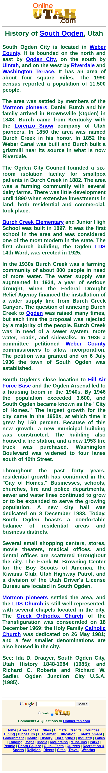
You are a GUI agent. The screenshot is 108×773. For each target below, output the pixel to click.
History (46, 738)
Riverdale (83, 65)
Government (13, 738)
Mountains (59, 742)
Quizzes (73, 746)
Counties (92, 730)
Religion (34, 750)
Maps (29, 742)
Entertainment (90, 734)
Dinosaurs (26, 734)
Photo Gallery (29, 746)
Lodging (16, 742)
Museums (79, 742)
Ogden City (41, 59)
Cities (46, 730)
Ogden (34, 313)
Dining (9, 734)
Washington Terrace (28, 71)
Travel (73, 750)
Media (42, 742)
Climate (60, 730)
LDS (100, 246)
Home (11, 730)
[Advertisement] (54, 763)
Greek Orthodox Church (50, 616)
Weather (88, 750)
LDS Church (27, 603)
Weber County (86, 344)
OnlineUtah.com (76, 721)
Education (66, 734)
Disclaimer (47, 734)
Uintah (10, 65)
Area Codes (29, 730)
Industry (85, 738)
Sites (61, 750)
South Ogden (62, 33)
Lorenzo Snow (33, 126)
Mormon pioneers (24, 107)
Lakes (100, 738)
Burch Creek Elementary (33, 222)
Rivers (49, 750)
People (9, 746)
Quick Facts (54, 746)
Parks (94, 742)
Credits (75, 730)
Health (32, 738)
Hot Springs (65, 738)
